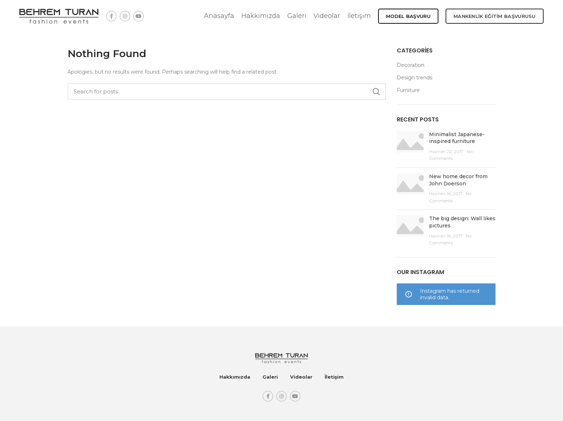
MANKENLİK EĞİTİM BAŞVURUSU (494, 16)
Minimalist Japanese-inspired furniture (457, 138)
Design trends (414, 77)
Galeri (270, 377)
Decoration (410, 65)
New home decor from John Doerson (458, 180)
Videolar (301, 377)
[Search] (227, 91)
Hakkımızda (234, 377)
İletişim (334, 377)
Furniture (408, 90)
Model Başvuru (408, 16)
